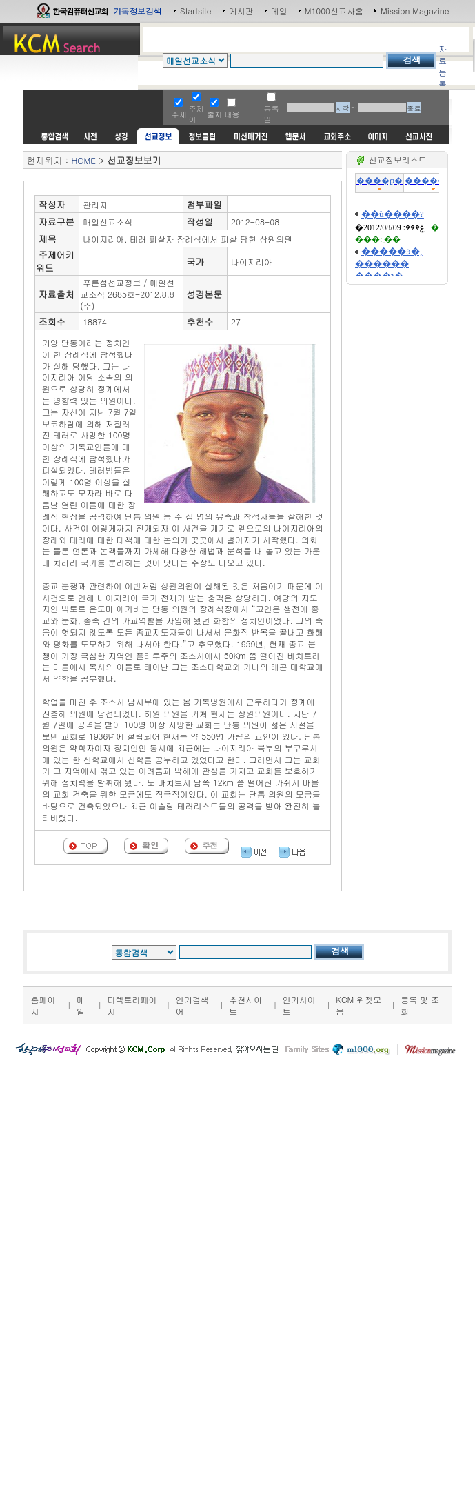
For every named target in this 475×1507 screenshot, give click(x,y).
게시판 (241, 11)
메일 (279, 11)
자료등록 (442, 66)
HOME (83, 160)
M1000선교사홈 (334, 11)
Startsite (196, 11)
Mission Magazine (415, 11)
